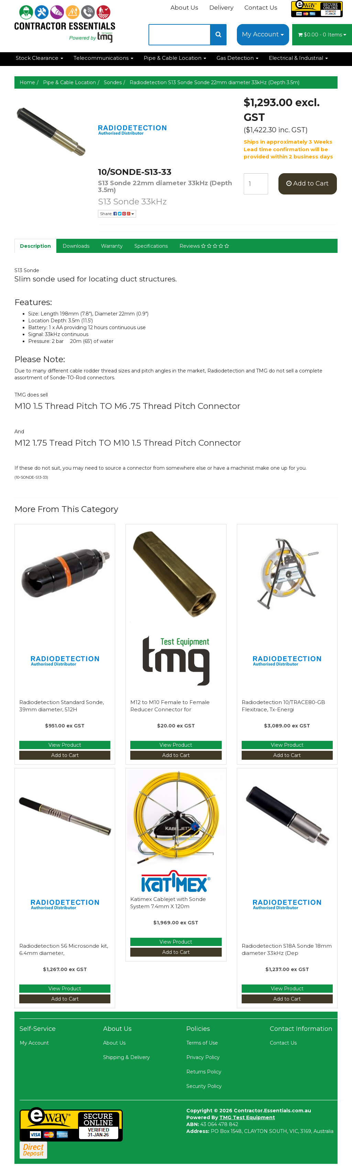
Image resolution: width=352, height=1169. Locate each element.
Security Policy (204, 1086)
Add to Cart (307, 183)
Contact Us (260, 7)
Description (35, 246)
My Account (263, 34)
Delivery (221, 7)
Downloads (76, 246)
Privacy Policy (203, 1057)
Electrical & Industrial (298, 58)
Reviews (204, 246)
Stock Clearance (39, 58)
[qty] (256, 183)
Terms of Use (202, 1043)
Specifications (151, 246)
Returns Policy (203, 1072)
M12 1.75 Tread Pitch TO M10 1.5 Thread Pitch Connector (127, 443)
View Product (64, 745)
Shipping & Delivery (126, 1057)
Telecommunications (103, 58)
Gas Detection (237, 58)
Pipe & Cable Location (175, 58)
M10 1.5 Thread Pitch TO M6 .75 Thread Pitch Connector (127, 406)
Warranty (112, 246)
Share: (117, 213)
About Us (184, 7)
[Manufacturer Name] (165, 130)
